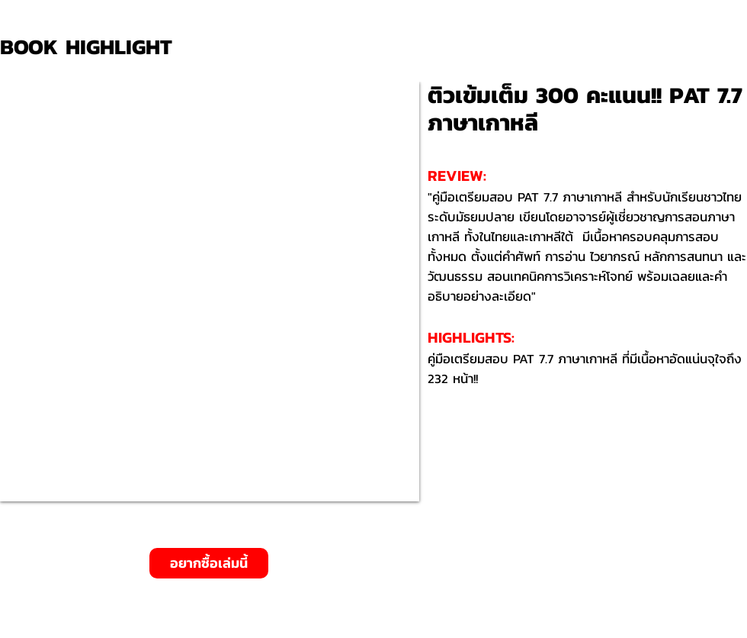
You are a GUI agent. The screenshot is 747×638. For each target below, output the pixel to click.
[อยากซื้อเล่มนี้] (208, 563)
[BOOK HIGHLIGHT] (91, 47)
